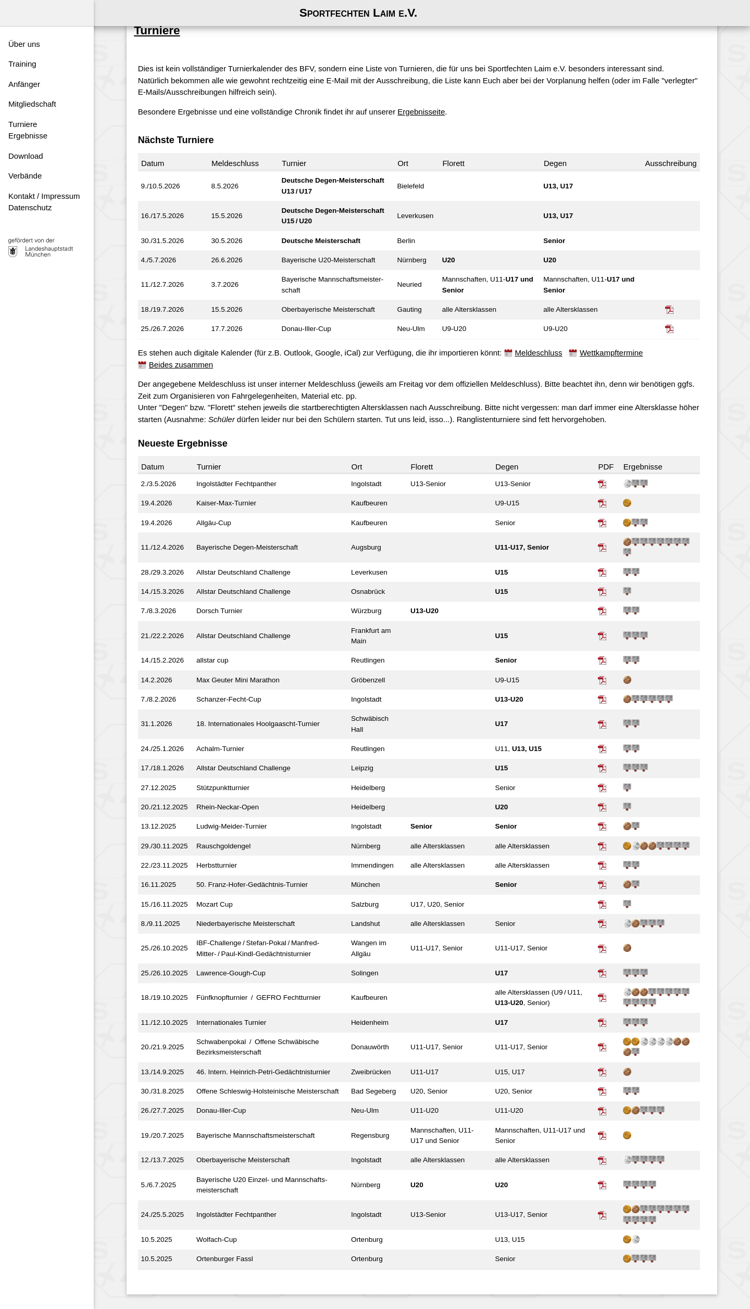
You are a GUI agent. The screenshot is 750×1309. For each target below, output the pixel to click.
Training (22, 63)
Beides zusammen (186, 355)
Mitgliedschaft (32, 103)
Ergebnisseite (426, 102)
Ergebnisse (27, 135)
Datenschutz (30, 207)
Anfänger (24, 84)
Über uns (24, 44)
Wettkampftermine (616, 344)
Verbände (25, 175)
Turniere (22, 124)
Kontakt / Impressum (44, 196)
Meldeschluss (543, 344)
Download (25, 155)
